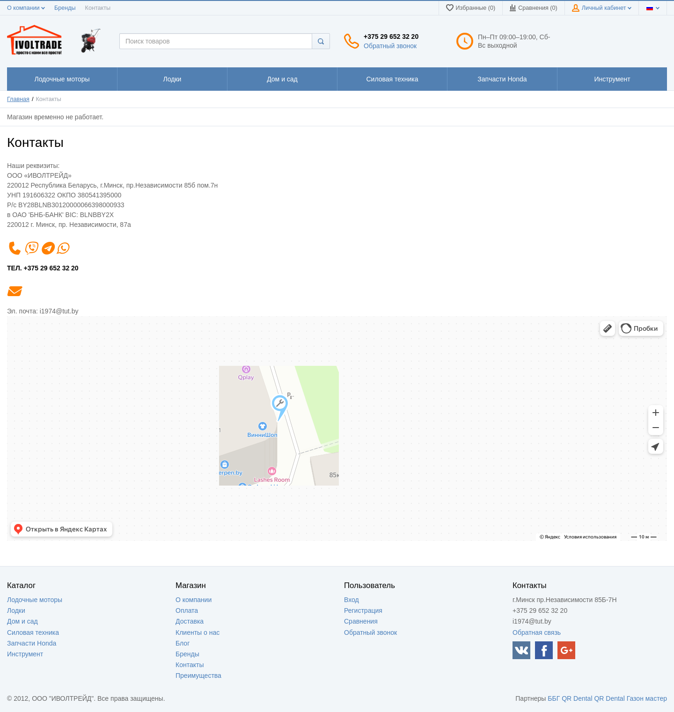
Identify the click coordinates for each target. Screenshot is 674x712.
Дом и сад (22, 621)
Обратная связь (537, 632)
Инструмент (25, 654)
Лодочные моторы (34, 599)
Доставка (190, 621)
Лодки (16, 610)
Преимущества (198, 675)
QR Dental (577, 698)
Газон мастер (647, 698)
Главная (18, 99)
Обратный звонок (390, 46)
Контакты (97, 8)
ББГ (554, 698)
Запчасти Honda (31, 643)
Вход (351, 599)
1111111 (62, 79)
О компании (26, 8)
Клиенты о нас (198, 632)
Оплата (187, 610)
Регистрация (363, 610)
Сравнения (361, 621)
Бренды (65, 8)
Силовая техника (33, 632)
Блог (183, 643)
